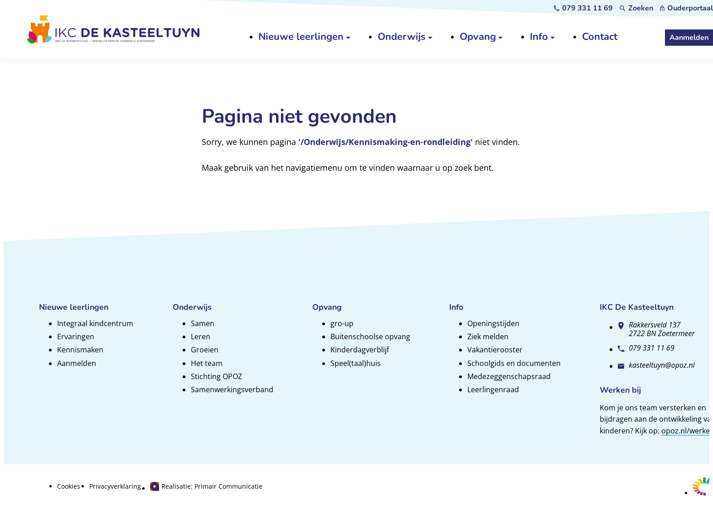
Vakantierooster (495, 350)
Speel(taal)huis (355, 363)
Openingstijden (493, 323)
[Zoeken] (636, 8)
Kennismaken (80, 350)
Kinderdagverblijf (359, 350)
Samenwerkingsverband (232, 389)
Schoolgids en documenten (514, 363)
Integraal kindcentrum (95, 323)
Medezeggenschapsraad (509, 376)
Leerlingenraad (493, 389)
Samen (202, 323)
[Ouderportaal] (686, 8)
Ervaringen (75, 336)
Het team (207, 363)
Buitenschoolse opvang (370, 336)
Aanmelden (76, 363)
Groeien (204, 350)
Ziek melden (488, 336)
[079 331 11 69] (583, 8)
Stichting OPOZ (216, 376)
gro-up (342, 323)
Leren (200, 336)
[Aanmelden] (689, 37)
